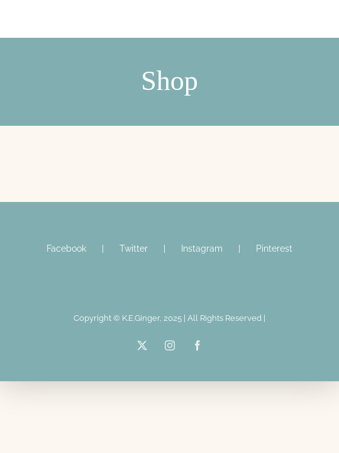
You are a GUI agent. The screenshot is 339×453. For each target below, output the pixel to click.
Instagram (202, 280)
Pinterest (274, 280)
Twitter (133, 280)
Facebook (66, 280)
